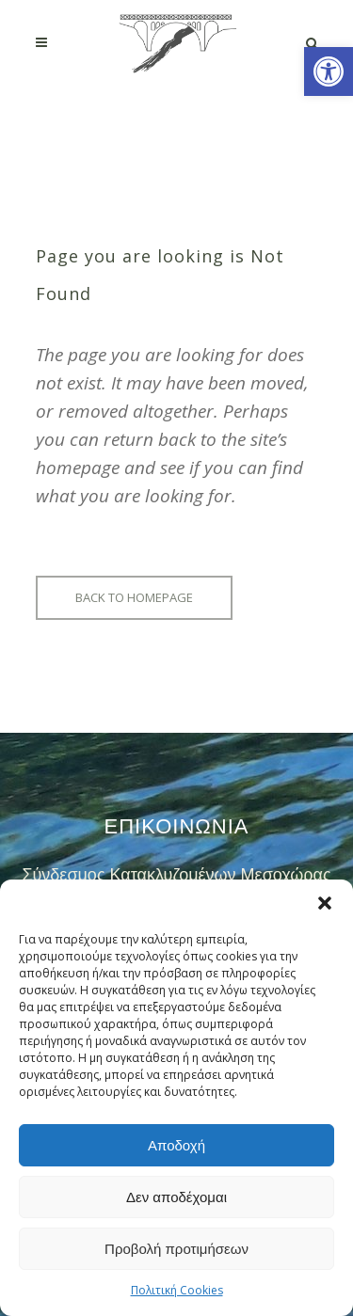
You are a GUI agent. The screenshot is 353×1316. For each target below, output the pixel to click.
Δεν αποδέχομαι (176, 1197)
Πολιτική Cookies (177, 1290)
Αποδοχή (176, 1145)
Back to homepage (134, 597)
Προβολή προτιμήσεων (176, 1249)
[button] (328, 71)
